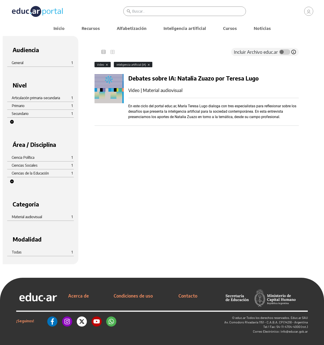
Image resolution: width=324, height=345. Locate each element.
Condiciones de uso (133, 295)
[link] (308, 11)
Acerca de (78, 295)
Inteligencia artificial (185, 28)
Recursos (91, 28)
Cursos (230, 28)
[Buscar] (189, 11)
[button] (12, 122)
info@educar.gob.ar (294, 331)
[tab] (103, 52)
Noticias (262, 28)
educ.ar (240, 318)
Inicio (59, 28)
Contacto (187, 295)
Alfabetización (131, 28)
